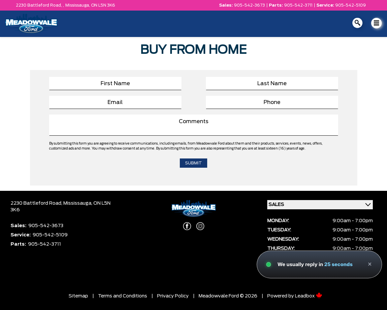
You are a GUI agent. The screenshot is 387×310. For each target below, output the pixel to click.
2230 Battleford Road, (37, 203)
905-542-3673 (249, 5)
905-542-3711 (298, 5)
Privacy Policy (173, 296)
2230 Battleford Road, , (40, 5)
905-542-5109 (350, 5)
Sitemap (78, 296)
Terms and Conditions (122, 296)
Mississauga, (78, 5)
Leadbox (308, 296)
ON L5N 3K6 (103, 5)
